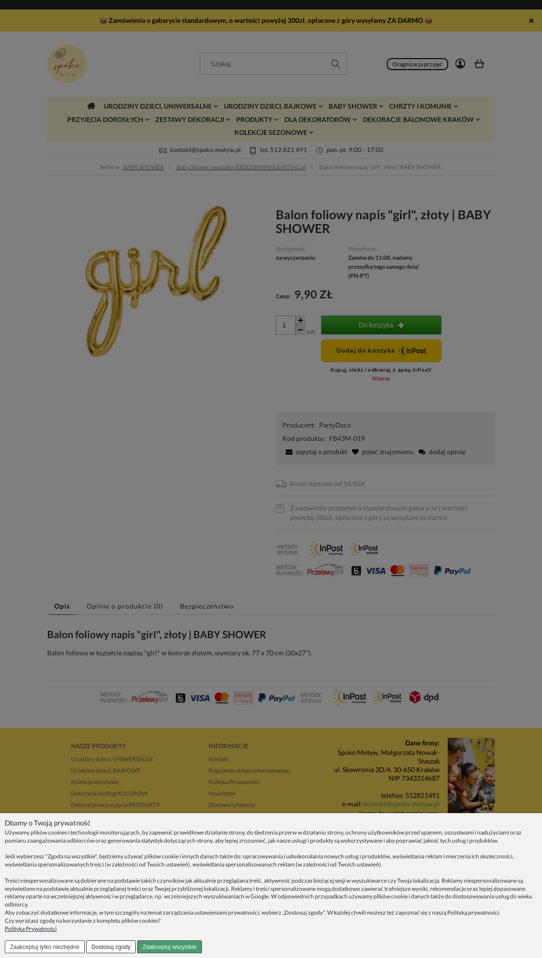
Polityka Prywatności (31, 928)
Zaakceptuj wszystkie (169, 947)
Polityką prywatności (473, 912)
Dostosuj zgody (110, 947)
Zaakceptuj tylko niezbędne (44, 947)
